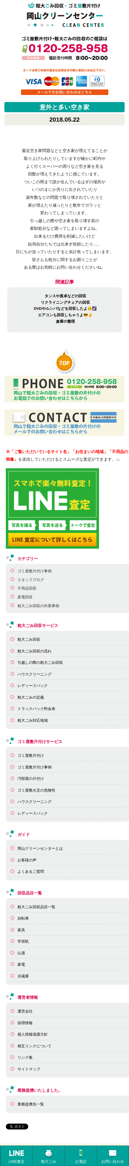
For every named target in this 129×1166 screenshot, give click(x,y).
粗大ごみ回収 (28, 639)
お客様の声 (26, 860)
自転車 (23, 918)
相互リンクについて (34, 1046)
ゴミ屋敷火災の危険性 (36, 790)
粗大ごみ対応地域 (32, 720)
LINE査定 (16, 1156)
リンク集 (25, 1057)
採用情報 (25, 1023)
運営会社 (25, 1011)
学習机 (23, 941)
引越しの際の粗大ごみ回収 (40, 662)
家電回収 (25, 597)
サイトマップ (28, 1069)
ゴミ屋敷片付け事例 (34, 571)
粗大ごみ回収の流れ (34, 651)
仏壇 (21, 953)
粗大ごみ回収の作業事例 (38, 606)
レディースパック (32, 685)
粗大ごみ (48, 1156)
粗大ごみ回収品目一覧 (36, 907)
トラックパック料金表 (36, 708)
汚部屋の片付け (30, 778)
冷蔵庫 (23, 976)
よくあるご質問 (30, 871)
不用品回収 (26, 588)
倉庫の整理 (65, 321)
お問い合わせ (112, 1156)
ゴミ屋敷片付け (30, 755)
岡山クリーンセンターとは (40, 848)
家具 (21, 930)
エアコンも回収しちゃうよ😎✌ (65, 315)
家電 (21, 964)
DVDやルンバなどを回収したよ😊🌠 (65, 308)
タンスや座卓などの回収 (65, 296)
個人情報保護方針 (32, 1034)
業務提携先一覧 (30, 1104)
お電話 (80, 1156)
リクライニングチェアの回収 (65, 302)
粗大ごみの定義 (30, 697)
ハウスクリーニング (34, 674)
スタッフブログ (30, 580)
